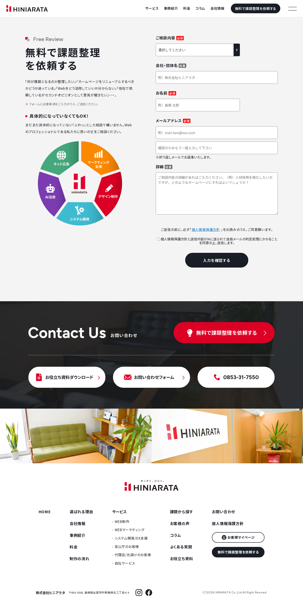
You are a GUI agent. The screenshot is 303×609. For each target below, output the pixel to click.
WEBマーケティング (129, 529)
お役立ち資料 (181, 558)
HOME (45, 511)
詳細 (160, 166)
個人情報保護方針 (206, 229)
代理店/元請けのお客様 (133, 554)
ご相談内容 (165, 37)
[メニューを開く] (292, 8)
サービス (151, 8)
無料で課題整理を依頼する (255, 8)
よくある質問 (181, 546)
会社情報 (217, 8)
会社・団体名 (167, 65)
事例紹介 (171, 8)
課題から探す (181, 511)
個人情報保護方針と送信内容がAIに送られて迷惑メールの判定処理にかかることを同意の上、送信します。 (217, 240)
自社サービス (125, 563)
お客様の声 (180, 523)
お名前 (161, 93)
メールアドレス (169, 120)
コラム (200, 8)
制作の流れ (79, 558)
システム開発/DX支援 (131, 538)
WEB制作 (122, 521)
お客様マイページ (241, 537)
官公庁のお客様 (127, 546)
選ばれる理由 (81, 511)
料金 (186, 8)
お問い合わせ (223, 511)
